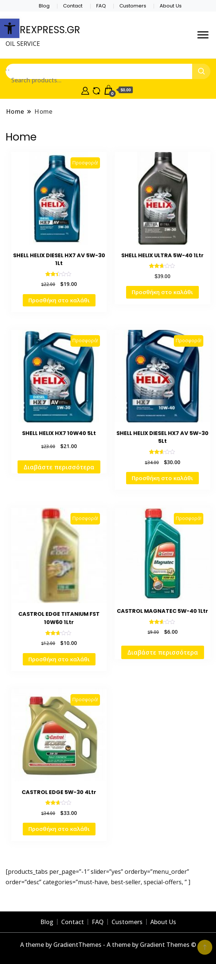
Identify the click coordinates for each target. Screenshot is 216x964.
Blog (44, 5)
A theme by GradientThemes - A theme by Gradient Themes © (108, 945)
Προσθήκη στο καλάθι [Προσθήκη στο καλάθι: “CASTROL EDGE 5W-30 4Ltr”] (59, 828)
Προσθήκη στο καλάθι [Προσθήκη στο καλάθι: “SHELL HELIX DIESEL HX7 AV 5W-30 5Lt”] (162, 478)
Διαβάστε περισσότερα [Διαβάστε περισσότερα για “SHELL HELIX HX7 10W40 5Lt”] (59, 467)
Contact (72, 5)
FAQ (101, 5)
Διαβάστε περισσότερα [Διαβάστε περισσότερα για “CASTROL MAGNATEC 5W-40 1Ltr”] (162, 652)
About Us (171, 5)
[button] (9, 28)
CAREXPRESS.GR (43, 30)
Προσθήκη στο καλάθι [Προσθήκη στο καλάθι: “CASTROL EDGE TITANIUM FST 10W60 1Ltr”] (59, 659)
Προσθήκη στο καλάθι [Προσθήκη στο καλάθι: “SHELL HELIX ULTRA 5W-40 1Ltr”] (162, 292)
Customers (132, 5)
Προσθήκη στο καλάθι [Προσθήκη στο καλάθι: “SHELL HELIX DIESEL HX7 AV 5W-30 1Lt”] (59, 300)
